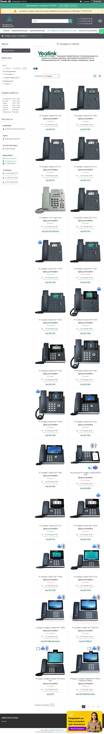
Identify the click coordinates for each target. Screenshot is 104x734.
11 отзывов (86, 1)
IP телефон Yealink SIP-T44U (85, 371)
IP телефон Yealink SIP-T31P (85, 167)
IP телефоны (22, 36)
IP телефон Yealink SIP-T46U (85, 422)
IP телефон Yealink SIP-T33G (50, 320)
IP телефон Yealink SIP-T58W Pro (85, 628)
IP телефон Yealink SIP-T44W (50, 422)
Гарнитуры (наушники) (88, 31)
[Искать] (70, 21)
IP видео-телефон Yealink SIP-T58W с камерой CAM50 (85, 680)
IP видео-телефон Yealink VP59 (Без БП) (50, 680)
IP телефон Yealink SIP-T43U (50, 371)
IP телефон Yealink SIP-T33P (85, 269)
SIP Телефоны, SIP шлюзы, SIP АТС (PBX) (62, 31)
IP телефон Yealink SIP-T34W (85, 320)
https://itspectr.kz (11, 158)
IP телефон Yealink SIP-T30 (50, 116)
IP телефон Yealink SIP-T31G (85, 218)
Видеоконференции (19, 31)
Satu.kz (61, 730)
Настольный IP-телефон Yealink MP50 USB (85, 474)
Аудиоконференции (37, 31)
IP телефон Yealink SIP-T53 (50, 526)
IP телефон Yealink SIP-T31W (50, 269)
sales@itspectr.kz (11, 161)
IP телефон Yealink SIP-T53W (85, 526)
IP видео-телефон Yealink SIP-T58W (50, 628)
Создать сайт (16, 1)
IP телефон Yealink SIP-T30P (85, 116)
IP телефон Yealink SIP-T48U (50, 473)
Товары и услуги (10, 36)
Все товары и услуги (68, 6)
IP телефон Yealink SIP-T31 (50, 167)
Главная (6, 31)
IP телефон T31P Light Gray (50, 218)
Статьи (4, 721)
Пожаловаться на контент (61, 732)
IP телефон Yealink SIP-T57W (85, 577)
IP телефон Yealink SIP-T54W (50, 577)
